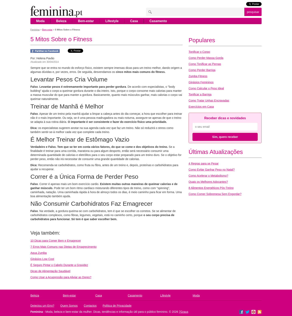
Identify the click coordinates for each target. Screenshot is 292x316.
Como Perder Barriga (202, 70)
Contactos (90, 305)
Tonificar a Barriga (200, 94)
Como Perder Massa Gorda (206, 58)
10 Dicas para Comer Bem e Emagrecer (55, 240)
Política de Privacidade (117, 305)
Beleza (61, 21)
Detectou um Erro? (42, 305)
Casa (134, 21)
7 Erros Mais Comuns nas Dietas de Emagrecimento (63, 246)
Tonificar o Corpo (199, 51)
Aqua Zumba (38, 252)
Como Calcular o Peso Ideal (206, 88)
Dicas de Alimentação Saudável (50, 271)
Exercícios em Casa (201, 106)
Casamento (158, 21)
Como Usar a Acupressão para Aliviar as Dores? (60, 277)
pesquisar (253, 12)
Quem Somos (69, 305)
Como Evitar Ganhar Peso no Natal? (212, 169)
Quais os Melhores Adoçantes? (208, 181)
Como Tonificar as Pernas (205, 64)
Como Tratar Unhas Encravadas (209, 100)
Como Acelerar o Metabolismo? (208, 175)
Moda (40, 21)
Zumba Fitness (198, 76)
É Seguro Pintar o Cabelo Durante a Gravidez (59, 265)
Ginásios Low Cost (42, 259)
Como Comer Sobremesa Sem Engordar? (215, 194)
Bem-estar (86, 21)
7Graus (183, 311)
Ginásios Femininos (201, 82)
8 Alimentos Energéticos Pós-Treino (211, 187)
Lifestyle (112, 21)
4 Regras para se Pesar (204, 163)
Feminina (35, 29)
